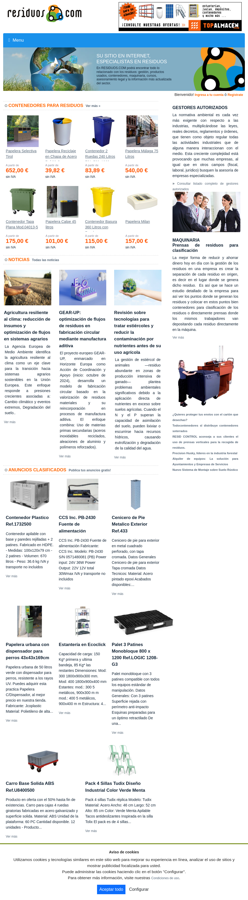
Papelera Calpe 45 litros (60, 224)
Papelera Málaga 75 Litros (141, 154)
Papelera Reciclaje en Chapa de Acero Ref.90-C (61, 155)
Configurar (139, 889)
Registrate (235, 95)
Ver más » (93, 106)
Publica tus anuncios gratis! (90, 470)
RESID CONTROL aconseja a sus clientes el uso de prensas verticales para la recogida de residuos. (205, 442)
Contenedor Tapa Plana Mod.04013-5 (22, 224)
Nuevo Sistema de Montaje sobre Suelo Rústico (205, 469)
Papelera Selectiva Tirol (21, 154)
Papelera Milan (137, 221)
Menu (16, 40)
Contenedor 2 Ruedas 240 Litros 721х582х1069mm (100, 155)
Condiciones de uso (165, 878)
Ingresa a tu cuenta (209, 95)
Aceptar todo (111, 889)
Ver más (10, 422)
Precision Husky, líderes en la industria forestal (205, 453)
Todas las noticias (45, 260)
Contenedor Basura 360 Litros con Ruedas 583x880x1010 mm (101, 225)
